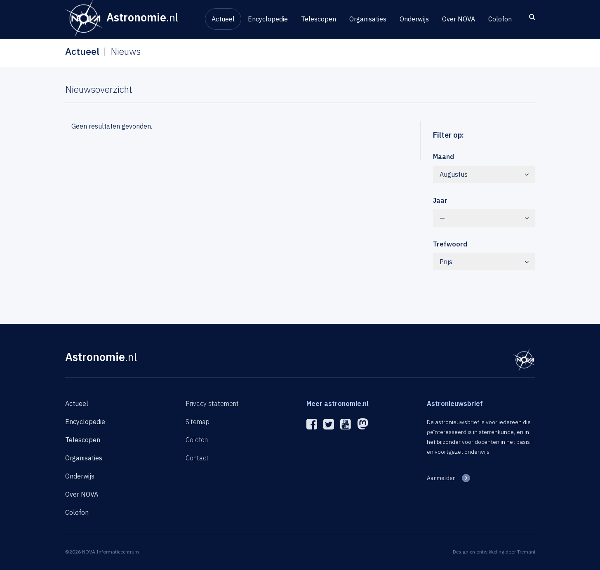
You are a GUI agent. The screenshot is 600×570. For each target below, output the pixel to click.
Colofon (500, 19)
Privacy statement (212, 403)
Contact (197, 458)
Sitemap (197, 422)
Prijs (484, 262)
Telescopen (318, 19)
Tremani (526, 552)
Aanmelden (441, 478)
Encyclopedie (268, 19)
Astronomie (101, 357)
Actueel (223, 19)
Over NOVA (458, 19)
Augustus (484, 174)
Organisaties (367, 19)
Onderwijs (414, 19)
